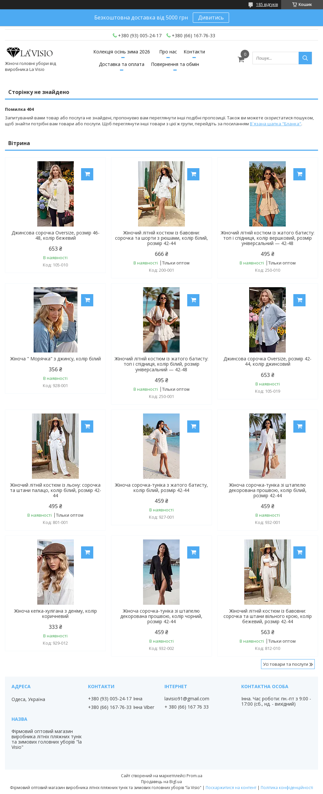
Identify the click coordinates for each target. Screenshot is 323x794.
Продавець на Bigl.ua (161, 781)
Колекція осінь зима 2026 (121, 51)
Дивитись (211, 17)
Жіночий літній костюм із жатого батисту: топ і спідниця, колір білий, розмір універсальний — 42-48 (161, 364)
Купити (87, 174)
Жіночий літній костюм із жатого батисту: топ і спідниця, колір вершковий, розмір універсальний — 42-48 (267, 238)
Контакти (194, 51)
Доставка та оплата (121, 64)
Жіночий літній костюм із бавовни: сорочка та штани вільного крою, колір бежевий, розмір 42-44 (267, 616)
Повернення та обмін (175, 64)
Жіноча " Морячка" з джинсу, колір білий (55, 358)
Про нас (168, 51)
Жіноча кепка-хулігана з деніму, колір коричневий (55, 613)
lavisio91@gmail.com (186, 698)
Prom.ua (194, 776)
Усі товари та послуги (285, 664)
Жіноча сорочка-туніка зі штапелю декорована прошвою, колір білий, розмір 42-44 (268, 490)
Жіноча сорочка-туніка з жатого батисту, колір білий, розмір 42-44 (161, 487)
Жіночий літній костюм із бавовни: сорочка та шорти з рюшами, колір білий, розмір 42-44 (161, 238)
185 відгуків (267, 4)
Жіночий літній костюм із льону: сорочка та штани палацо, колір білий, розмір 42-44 (55, 490)
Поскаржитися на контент (231, 787)
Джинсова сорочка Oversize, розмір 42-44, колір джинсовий (267, 361)
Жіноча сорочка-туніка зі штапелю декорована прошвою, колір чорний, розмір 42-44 (161, 616)
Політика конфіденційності (287, 787)
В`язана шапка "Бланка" (275, 124)
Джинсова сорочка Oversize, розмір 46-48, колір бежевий (56, 235)
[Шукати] (305, 58)
